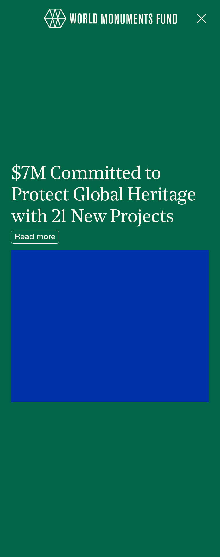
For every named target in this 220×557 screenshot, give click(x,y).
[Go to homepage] (110, 18)
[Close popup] (201, 18)
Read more (35, 237)
